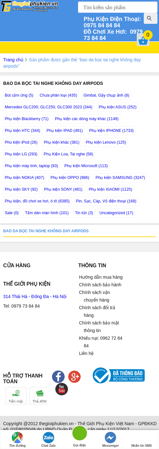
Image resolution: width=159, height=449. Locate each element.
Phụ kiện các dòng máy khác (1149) (87, 119)
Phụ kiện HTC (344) (22, 130)
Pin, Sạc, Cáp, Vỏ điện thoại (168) (106, 201)
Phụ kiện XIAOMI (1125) (110, 189)
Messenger (110, 439)
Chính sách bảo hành (100, 284)
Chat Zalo (48, 439)
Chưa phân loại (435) (58, 95)
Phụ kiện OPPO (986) (69, 177)
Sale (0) (12, 213)
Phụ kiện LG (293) (21, 154)
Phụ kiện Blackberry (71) (27, 119)
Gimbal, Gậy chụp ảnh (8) (106, 95)
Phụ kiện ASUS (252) (117, 107)
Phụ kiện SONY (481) (63, 189)
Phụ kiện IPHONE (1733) (111, 130)
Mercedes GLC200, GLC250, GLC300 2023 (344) (48, 107)
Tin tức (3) (84, 213)
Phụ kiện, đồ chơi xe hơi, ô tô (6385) (37, 201)
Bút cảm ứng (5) (19, 95)
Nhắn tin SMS (141, 439)
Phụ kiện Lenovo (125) (106, 142)
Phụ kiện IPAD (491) (65, 130)
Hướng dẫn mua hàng (101, 277)
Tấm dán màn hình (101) (47, 213)
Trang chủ (13, 59)
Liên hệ (86, 353)
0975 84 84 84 (112, 22)
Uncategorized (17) (116, 213)
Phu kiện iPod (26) (21, 142)
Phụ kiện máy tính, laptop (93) (31, 166)
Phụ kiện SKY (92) (21, 189)
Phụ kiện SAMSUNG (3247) (120, 177)
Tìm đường (17, 439)
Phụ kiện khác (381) (61, 142)
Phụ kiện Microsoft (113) (86, 166)
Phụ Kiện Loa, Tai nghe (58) (68, 154)
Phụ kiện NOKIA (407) (24, 177)
